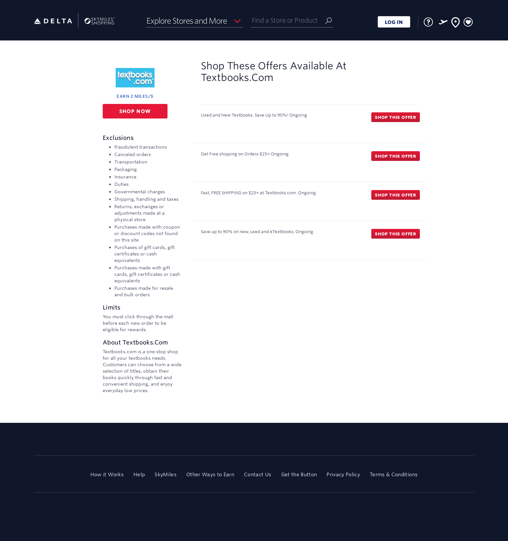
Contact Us (257, 474)
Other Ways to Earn (210, 474)
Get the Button (299, 474)
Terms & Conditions (394, 474)
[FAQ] (428, 22)
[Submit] (328, 20)
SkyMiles (166, 474)
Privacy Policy (343, 474)
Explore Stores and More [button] (186, 21)
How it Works (107, 474)
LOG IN (394, 22)
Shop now (135, 111)
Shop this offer (395, 117)
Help (139, 474)
